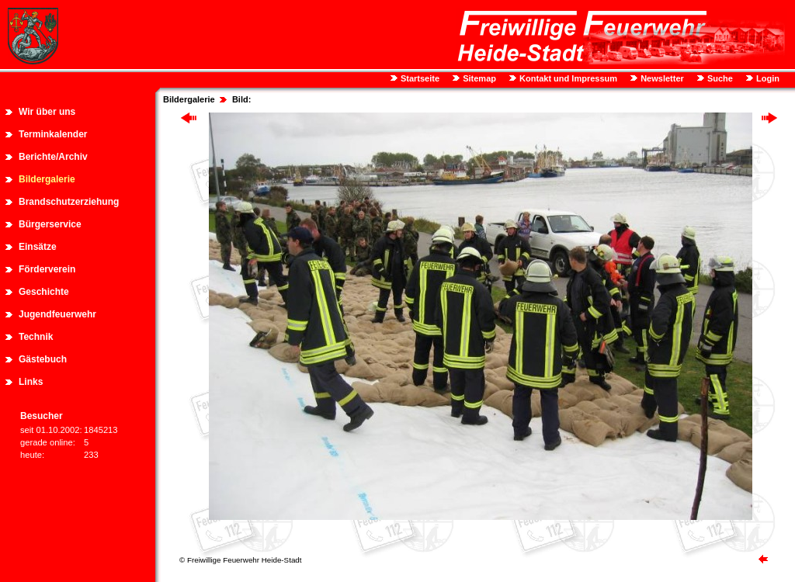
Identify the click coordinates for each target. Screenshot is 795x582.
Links (31, 381)
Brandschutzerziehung (69, 201)
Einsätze (38, 246)
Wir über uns (47, 111)
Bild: (241, 99)
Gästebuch (43, 359)
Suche (719, 78)
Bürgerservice (50, 224)
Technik (36, 336)
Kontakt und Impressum (567, 78)
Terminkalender (53, 134)
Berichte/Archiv (53, 156)
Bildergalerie (47, 179)
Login (766, 78)
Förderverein (47, 269)
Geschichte (44, 291)
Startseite (418, 78)
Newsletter (661, 78)
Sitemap (478, 78)
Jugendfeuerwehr (57, 314)
